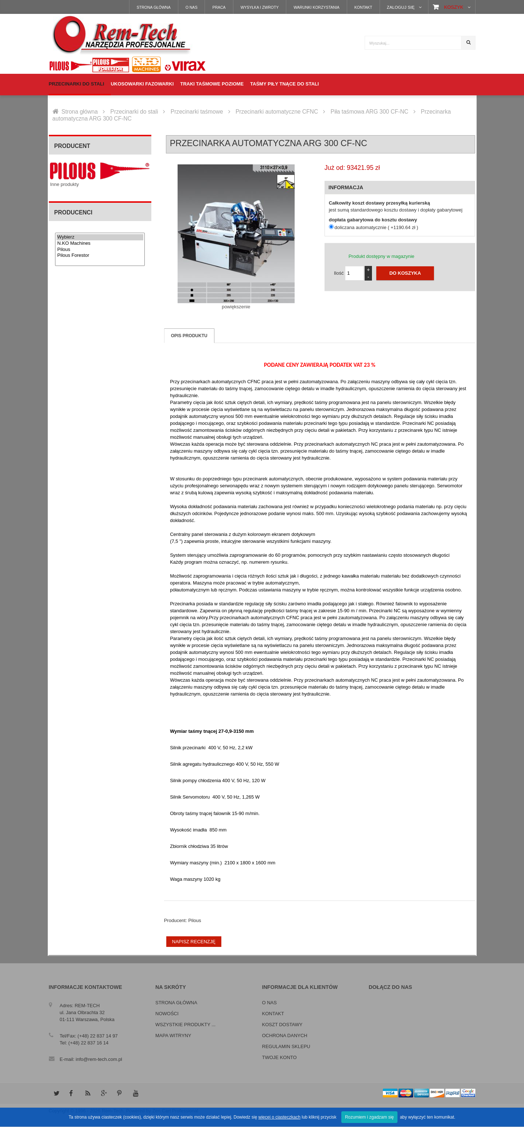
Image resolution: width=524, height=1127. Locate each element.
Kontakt (363, 7)
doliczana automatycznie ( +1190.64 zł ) (376, 227)
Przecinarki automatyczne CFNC (277, 111)
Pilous (100, 250)
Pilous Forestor (100, 255)
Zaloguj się (401, 7)
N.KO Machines (100, 243)
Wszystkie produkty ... (185, 1024)
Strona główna (154, 7)
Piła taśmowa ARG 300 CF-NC (369, 111)
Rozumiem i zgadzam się (369, 1117)
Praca (218, 7)
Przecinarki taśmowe (197, 111)
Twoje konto (279, 1057)
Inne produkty (64, 184)
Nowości (167, 1013)
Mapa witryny (173, 1035)
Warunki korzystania (316, 7)
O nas (192, 7)
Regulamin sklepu (286, 1046)
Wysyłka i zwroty (260, 7)
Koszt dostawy (282, 1024)
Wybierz (100, 237)
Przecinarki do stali (134, 111)
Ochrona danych (284, 1035)
